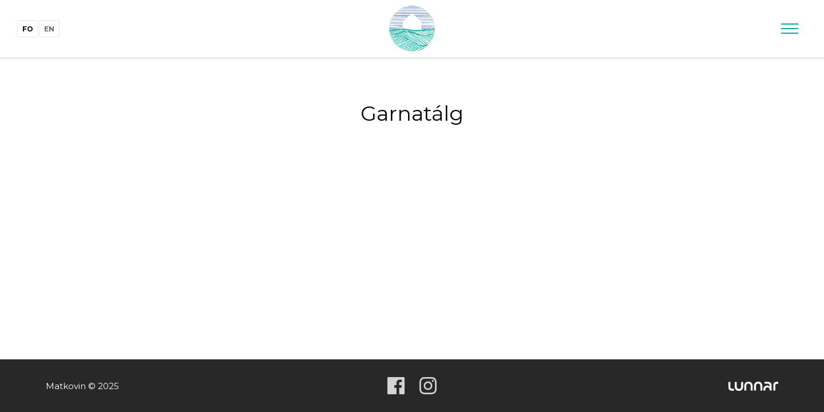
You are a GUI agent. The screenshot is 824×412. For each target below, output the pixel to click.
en (49, 29)
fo (27, 29)
